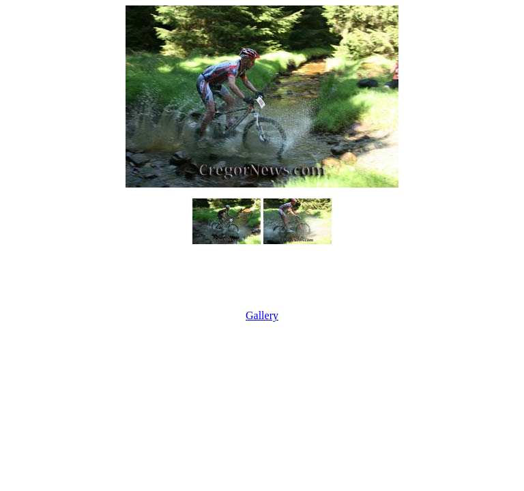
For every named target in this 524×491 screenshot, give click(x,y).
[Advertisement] (262, 278)
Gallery (262, 315)
